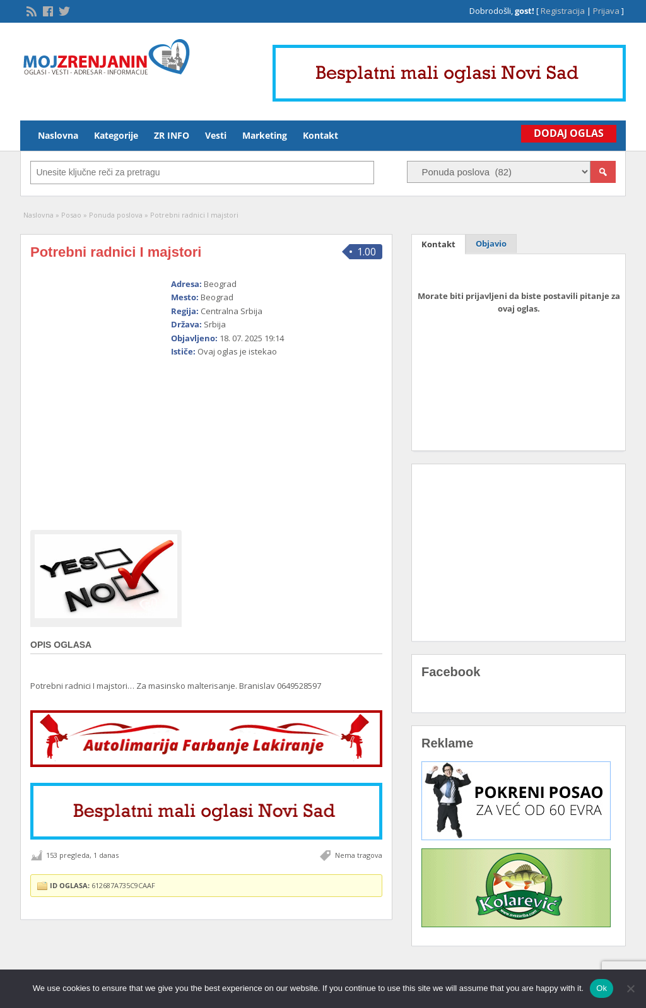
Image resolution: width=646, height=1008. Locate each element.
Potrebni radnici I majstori (115, 252)
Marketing (264, 135)
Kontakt (320, 135)
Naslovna (58, 135)
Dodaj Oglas (569, 133)
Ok (601, 988)
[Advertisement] (262, 438)
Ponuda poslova (116, 215)
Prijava (606, 10)
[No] (630, 988)
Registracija (563, 10)
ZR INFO (171, 135)
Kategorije (116, 135)
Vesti (215, 135)
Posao (71, 215)
